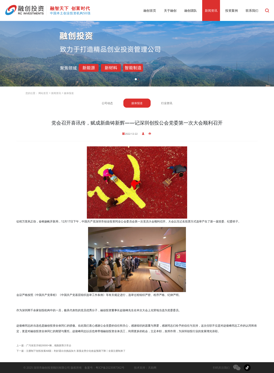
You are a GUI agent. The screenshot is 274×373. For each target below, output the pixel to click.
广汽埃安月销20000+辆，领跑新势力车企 (48, 345)
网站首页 (43, 93)
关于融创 (170, 10)
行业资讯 (166, 103)
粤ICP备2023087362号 (110, 368)
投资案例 (231, 10)
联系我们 (252, 10)
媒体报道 (68, 93)
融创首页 (149, 10)
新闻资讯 (211, 10)
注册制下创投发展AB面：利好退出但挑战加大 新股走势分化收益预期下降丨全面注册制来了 (75, 350)
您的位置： (32, 93)
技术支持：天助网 (145, 368)
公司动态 (107, 103)
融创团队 (190, 10)
